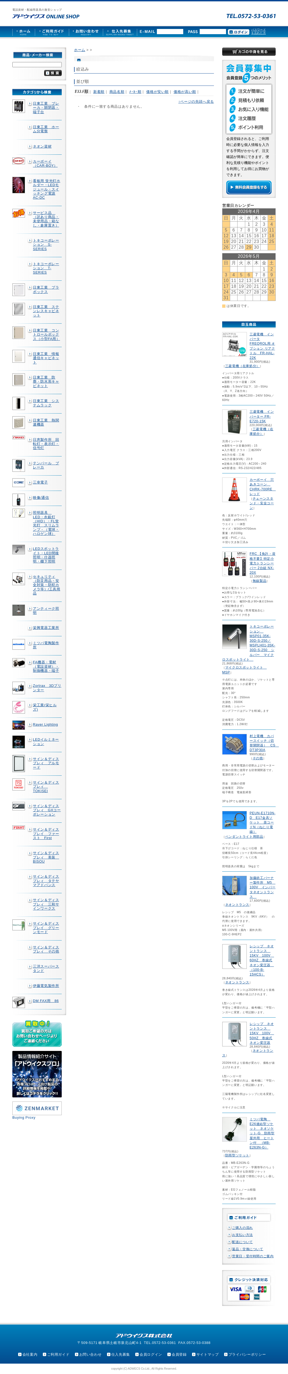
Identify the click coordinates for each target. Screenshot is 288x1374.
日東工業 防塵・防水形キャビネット (46, 381)
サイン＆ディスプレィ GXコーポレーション (47, 810)
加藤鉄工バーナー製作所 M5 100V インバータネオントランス (262, 887)
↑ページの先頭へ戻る (196, 101)
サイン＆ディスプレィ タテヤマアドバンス (46, 880)
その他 (258, 758)
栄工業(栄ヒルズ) (45, 707)
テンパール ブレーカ (46, 465)
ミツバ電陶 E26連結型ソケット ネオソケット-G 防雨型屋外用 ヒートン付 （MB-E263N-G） (262, 1133)
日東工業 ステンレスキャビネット (46, 311)
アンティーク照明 (46, 611)
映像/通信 (41, 498)
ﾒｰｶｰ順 (135, 92)
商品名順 (117, 92)
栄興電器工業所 (46, 628)
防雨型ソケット (237, 1155)
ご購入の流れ (242, 1228)
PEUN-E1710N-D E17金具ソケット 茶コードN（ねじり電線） (262, 822)
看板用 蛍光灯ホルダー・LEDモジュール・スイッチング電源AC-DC (46, 189)
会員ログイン (151, 1354)
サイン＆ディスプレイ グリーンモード (46, 927)
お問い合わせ (90, 1354)
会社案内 (30, 1354)
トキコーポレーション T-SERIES (46, 268)
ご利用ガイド (58, 1354)
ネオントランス (237, 905)
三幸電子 (40, 482)
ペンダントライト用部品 (244, 837)
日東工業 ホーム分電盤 (46, 129)
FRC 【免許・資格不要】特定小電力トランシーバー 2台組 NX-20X (262, 563)
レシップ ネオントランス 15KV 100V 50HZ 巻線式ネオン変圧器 (262, 1033)
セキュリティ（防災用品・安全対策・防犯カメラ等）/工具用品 (46, 585)
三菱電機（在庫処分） (242, 366)
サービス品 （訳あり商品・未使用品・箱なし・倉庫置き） (46, 219)
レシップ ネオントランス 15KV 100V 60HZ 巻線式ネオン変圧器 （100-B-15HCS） (262, 960)
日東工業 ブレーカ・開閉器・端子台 (46, 107)
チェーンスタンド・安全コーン (262, 503)
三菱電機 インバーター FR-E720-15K (262, 416)
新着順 (99, 92)
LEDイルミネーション (46, 741)
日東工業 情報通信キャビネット (46, 358)
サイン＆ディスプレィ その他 (46, 949)
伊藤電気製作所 (46, 986)
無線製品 (260, 581)
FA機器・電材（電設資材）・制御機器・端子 (46, 666)
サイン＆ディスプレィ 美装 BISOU (46, 857)
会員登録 (179, 1354)
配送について (242, 1242)
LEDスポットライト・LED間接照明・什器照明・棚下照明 (46, 555)
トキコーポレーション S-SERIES (46, 244)
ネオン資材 (42, 146)
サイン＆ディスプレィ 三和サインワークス (46, 904)
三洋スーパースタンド (46, 968)
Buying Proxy (23, 1117)
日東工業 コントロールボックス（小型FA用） (46, 334)
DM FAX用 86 (46, 1001)
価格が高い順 (185, 92)
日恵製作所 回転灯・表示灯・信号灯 (46, 444)
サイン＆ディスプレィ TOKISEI (46, 786)
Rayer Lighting (45, 724)
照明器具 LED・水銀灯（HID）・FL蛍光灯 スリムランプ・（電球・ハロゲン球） (46, 523)
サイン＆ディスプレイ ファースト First (46, 833)
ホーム (79, 50)
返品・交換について (247, 1249)
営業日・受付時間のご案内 (253, 1256)
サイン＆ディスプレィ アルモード (46, 763)
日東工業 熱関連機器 (46, 422)
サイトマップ (207, 1354)
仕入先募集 (120, 1354)
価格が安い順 (157, 92)
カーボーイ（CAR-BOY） (45, 163)
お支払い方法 (242, 1235)
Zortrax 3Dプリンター (47, 688)
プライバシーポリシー (247, 1354)
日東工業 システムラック (46, 403)
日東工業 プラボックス (46, 289)
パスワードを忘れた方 (258, 31)
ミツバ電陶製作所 (46, 645)
